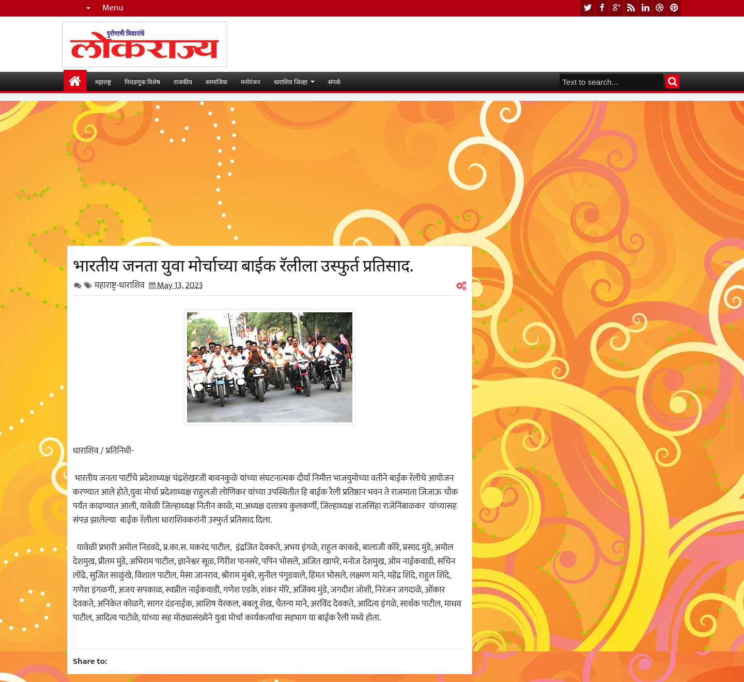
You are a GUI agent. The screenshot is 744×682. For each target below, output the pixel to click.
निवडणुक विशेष (142, 81)
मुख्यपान (75, 81)
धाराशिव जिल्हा (290, 81)
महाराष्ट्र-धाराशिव (120, 285)
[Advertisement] (269, 173)
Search (672, 81)
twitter (587, 8)
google (616, 8)
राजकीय (183, 81)
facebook (602, 8)
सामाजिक (216, 81)
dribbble (660, 8)
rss (631, 8)
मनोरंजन (250, 81)
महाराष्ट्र (103, 81)
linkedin (645, 8)
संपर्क (334, 81)
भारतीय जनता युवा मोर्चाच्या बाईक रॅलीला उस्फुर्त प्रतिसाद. (243, 263)
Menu (112, 8)
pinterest (674, 8)
